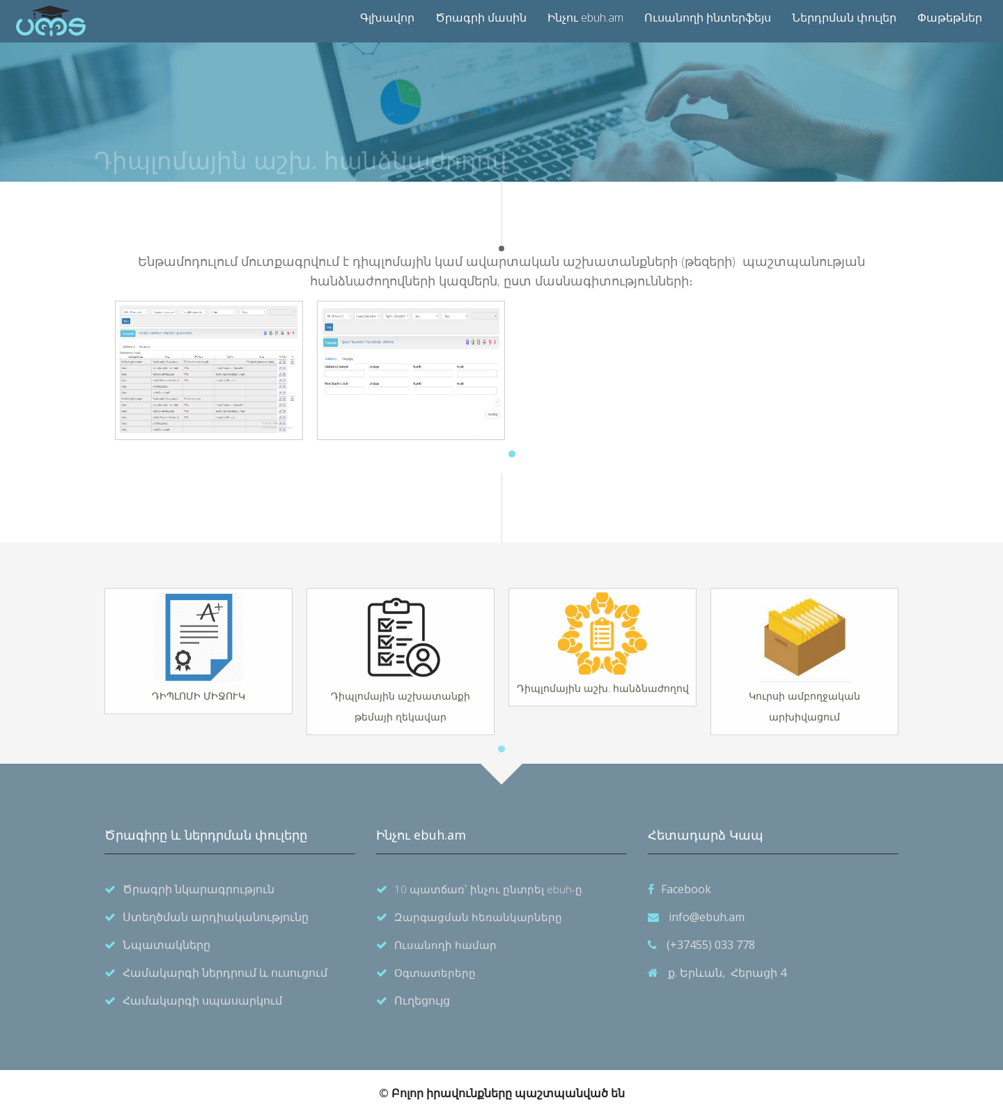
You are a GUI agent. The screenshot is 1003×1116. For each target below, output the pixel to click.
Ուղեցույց (422, 1000)
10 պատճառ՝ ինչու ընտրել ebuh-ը (488, 889)
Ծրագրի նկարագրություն (198, 889)
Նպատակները (166, 944)
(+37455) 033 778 (711, 944)
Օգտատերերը (435, 973)
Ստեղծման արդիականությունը (216, 917)
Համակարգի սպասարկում (202, 1000)
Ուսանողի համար (445, 945)
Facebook (686, 889)
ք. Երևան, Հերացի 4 (727, 972)
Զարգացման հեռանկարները (478, 917)
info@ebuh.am (707, 917)
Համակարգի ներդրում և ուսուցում (225, 972)
